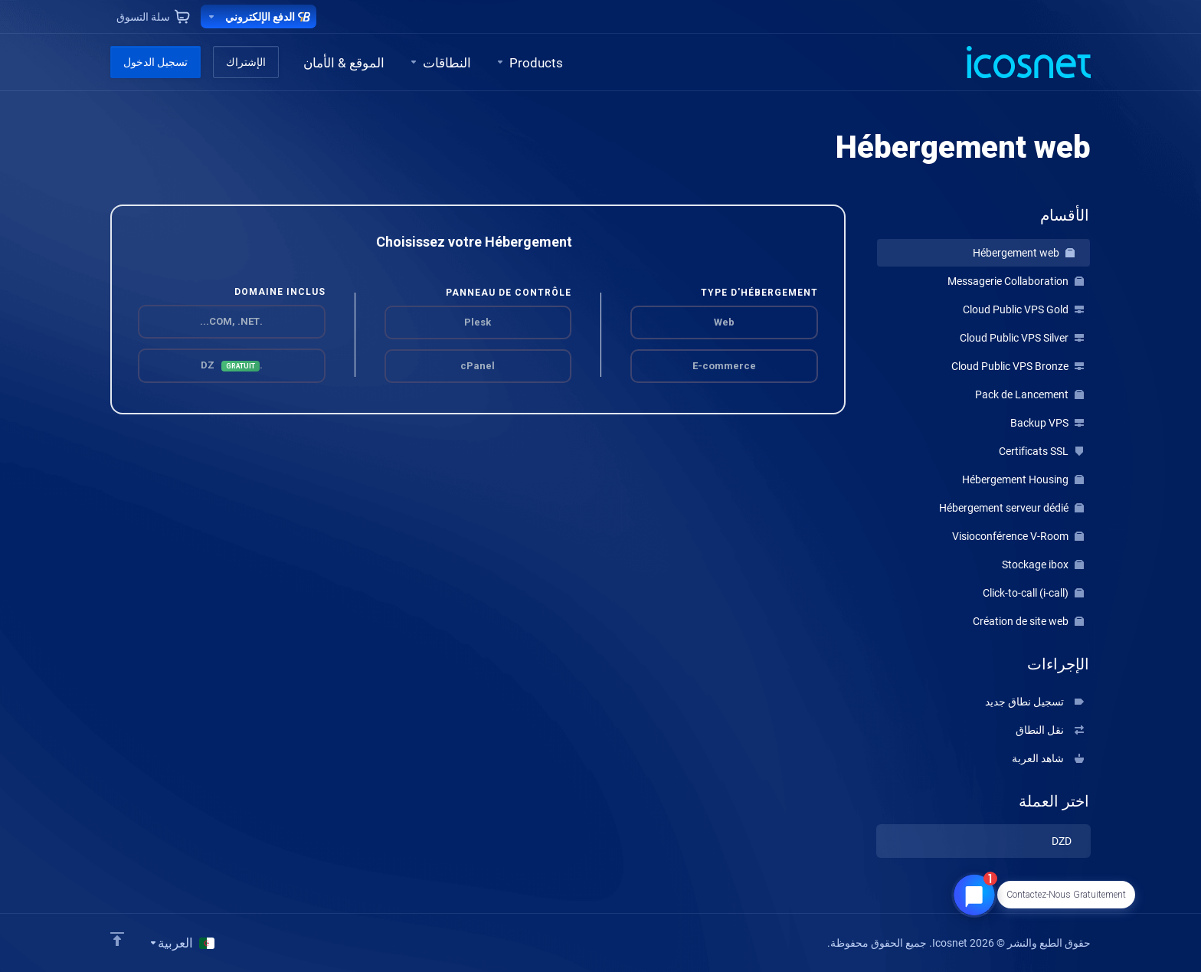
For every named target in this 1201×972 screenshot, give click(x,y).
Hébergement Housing (1023, 479)
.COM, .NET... (231, 321)
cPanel (477, 365)
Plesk (477, 322)
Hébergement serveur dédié (1011, 508)
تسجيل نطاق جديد (1034, 701)
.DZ (232, 365)
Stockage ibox (1043, 564)
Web (724, 322)
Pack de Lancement (1029, 394)
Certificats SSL (1041, 451)
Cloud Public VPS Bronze (1017, 366)
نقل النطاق (1050, 730)
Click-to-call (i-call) (1033, 593)
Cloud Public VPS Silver (1022, 338)
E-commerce (724, 365)
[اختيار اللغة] (181, 943)
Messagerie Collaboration (1015, 281)
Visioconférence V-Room (1018, 536)
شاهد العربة (1048, 758)
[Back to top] (117, 939)
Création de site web (1028, 621)
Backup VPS (1047, 423)
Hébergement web (1024, 253)
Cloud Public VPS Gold (1023, 309)
